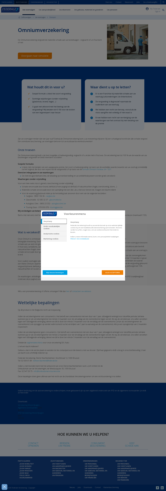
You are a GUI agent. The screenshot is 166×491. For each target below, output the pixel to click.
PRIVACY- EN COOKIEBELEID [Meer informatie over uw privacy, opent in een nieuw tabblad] (79, 239)
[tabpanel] (96, 231)
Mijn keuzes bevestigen (55, 272)
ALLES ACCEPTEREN (112, 272)
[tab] (54, 221)
